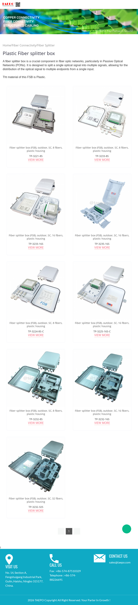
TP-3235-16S (102, 243)
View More (36, 160)
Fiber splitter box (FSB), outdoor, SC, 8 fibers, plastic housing (36, 149)
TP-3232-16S (102, 419)
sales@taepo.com (119, 562)
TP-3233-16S (36, 243)
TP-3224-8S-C (36, 331)
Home (7, 45)
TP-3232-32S (36, 507)
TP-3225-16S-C (102, 331)
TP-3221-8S (36, 156)
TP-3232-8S (36, 419)
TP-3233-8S (102, 156)
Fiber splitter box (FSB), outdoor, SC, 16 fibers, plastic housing (36, 237)
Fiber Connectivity (24, 45)
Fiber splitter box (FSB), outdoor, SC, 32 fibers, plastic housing (36, 500)
